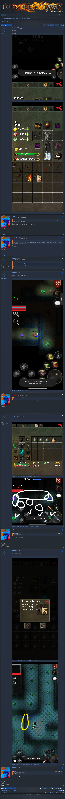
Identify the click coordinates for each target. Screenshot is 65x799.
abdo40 (2, 556)
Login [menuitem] (61, 15)
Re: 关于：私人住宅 (16, 237)
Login (3, 16)
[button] (42, 25)
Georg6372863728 (17, 220)
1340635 (2, 33)
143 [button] (56, 25)
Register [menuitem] (63, 15)
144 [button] (58, 25)
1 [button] (45, 25)
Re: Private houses (16, 216)
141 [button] (51, 25)
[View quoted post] (23, 220)
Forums (4, 14)
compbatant (3, 227)
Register (7, 16)
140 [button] (48, 25)
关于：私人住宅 (15, 27)
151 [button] (61, 25)
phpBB (29, 794)
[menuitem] (59, 15)
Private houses (5, 21)
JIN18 (2, 420)
